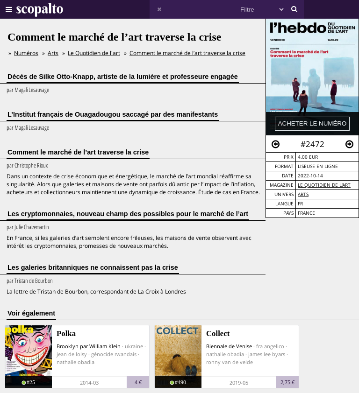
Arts (303, 194)
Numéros (26, 53)
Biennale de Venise (229, 346)
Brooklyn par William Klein (89, 346)
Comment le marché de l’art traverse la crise (187, 53)
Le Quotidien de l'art (324, 185)
